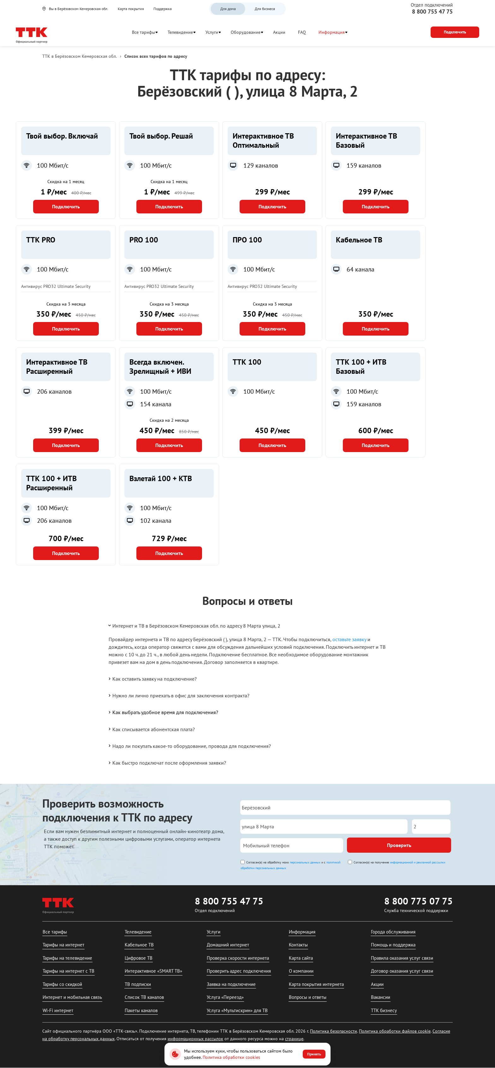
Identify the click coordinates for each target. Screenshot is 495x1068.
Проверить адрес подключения (239, 971)
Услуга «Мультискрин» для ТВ (237, 1010)
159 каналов (364, 165)
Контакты (298, 945)
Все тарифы (143, 32)
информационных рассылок (195, 1038)
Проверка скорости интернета (238, 958)
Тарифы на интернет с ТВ (68, 971)
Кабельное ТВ (139, 945)
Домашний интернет (228, 945)
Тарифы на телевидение (67, 958)
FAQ (302, 32)
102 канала (155, 520)
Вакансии (380, 997)
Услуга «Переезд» (225, 997)
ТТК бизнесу (384, 1010)
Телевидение (180, 32)
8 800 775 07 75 (418, 901)
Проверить (399, 845)
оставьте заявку (349, 639)
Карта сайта (301, 958)
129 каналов (260, 165)
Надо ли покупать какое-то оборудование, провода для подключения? (189, 746)
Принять (314, 1054)
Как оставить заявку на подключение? (152, 679)
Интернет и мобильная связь (72, 997)
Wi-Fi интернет (58, 1010)
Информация (332, 32)
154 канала (155, 404)
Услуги (212, 32)
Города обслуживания (393, 932)
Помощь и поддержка (393, 945)
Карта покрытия (131, 8)
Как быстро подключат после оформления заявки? (166, 763)
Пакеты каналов (141, 1010)
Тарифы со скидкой (62, 984)
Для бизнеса (265, 8)
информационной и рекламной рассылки (417, 862)
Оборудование (245, 32)
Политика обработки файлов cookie (395, 1031)
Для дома (228, 8)
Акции (279, 32)
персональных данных (305, 862)
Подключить (66, 206)
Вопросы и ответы (307, 997)
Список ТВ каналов (144, 997)
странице (294, 1038)
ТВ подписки (138, 984)
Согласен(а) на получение (399, 862)
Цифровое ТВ (138, 958)
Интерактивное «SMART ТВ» (153, 971)
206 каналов (54, 391)
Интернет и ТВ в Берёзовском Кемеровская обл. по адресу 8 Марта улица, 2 (194, 625)
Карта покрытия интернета (316, 984)
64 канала (360, 269)
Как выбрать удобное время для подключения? (162, 712)
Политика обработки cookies (231, 1057)
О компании (301, 971)
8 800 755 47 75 (432, 11)
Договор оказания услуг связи (402, 971)
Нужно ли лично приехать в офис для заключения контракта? (178, 695)
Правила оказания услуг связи (402, 958)
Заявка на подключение (231, 984)
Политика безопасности (333, 1031)
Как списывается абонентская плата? (151, 729)
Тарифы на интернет (63, 945)
